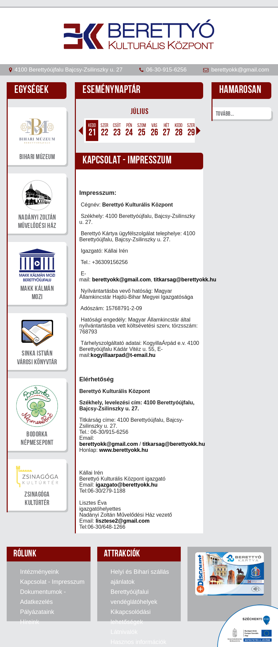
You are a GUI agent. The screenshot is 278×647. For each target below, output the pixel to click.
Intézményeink (39, 571)
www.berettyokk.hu (123, 450)
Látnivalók (124, 632)
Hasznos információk (138, 642)
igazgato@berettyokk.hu (126, 485)
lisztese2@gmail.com (122, 521)
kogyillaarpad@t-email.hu (123, 355)
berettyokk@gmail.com (121, 279)
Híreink (29, 622)
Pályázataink (37, 612)
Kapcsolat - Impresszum (52, 581)
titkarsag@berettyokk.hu (185, 279)
